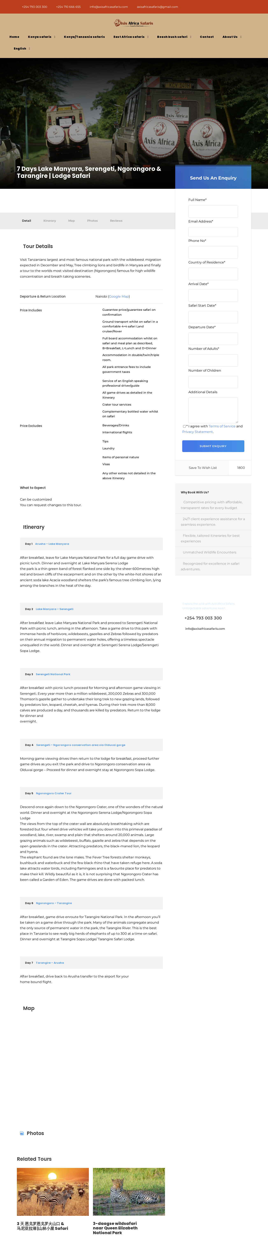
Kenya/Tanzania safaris (84, 37)
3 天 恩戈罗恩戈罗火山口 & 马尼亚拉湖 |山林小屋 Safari (42, 1226)
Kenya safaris (40, 37)
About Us (230, 37)
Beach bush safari (172, 37)
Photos (92, 221)
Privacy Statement (197, 432)
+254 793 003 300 (35, 7)
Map (71, 221)
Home (14, 37)
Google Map (119, 296)
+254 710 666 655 (68, 7)
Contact (207, 37)
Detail (26, 221)
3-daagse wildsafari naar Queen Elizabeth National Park (115, 1228)
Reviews (116, 221)
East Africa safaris (129, 37)
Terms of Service (222, 426)
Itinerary (49, 221)
